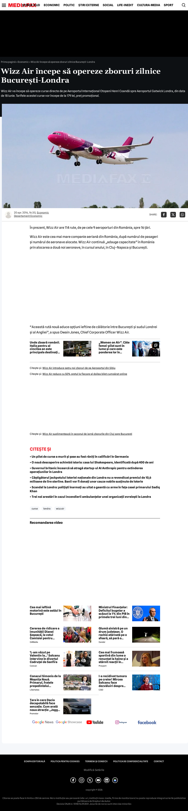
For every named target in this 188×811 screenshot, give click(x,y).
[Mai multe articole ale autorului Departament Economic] (8, 214)
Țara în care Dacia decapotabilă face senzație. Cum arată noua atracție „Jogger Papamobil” (45, 704)
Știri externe (88, 5)
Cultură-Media (148, 5)
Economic (52, 5)
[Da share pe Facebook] (164, 214)
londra (46, 508)
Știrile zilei (31, 5)
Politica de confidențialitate (130, 761)
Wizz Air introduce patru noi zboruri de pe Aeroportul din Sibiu (78, 368)
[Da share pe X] (173, 214)
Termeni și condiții (96, 761)
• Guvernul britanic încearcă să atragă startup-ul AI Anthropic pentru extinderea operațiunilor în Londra (86, 470)
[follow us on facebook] (147, 723)
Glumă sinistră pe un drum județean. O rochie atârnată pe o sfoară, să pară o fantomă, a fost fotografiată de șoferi (113, 633)
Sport (168, 5)
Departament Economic (28, 215)
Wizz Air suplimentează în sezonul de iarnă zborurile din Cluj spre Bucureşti (87, 433)
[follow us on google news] (43, 722)
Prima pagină (8, 61)
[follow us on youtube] (95, 722)
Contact (159, 761)
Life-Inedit (125, 5)
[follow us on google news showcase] (69, 722)
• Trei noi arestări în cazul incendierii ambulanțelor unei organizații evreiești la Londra (90, 497)
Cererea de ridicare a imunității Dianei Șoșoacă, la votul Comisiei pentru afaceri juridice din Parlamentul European (44, 633)
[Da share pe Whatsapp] (182, 214)
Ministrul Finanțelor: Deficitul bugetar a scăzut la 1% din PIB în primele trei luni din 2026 (114, 612)
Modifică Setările (94, 769)
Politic (69, 5)
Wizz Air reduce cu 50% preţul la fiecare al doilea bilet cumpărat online (84, 373)
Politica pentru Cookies (65, 761)
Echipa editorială (34, 761)
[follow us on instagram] (121, 722)
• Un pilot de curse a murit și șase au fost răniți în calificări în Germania (79, 456)
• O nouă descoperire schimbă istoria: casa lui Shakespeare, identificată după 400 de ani (92, 462)
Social (108, 5)
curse (35, 508)
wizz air (60, 508)
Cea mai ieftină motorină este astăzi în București (45, 610)
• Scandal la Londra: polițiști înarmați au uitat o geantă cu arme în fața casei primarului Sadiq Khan (95, 489)
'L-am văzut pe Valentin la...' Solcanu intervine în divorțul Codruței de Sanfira (45, 657)
